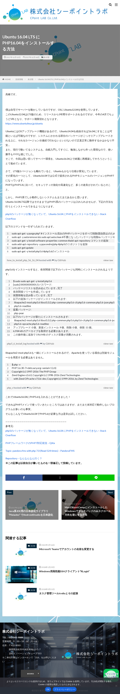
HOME (8, 79)
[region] (60, 242)
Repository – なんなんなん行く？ (23, 458)
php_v (10, 387)
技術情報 (19, 79)
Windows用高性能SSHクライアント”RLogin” (64, 571)
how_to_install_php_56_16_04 (23, 260)
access (30, 673)
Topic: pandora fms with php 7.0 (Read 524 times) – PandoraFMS (40, 450)
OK (48, 689)
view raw (108, 260)
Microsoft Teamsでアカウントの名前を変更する (66, 549)
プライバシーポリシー (64, 689)
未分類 (46, 57)
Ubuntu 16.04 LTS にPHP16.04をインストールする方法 (61, 79)
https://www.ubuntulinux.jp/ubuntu (24, 123)
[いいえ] (116, 685)
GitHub (62, 260)
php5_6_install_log (17, 343)
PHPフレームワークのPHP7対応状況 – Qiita (30, 442)
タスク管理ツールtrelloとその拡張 (58, 593)
